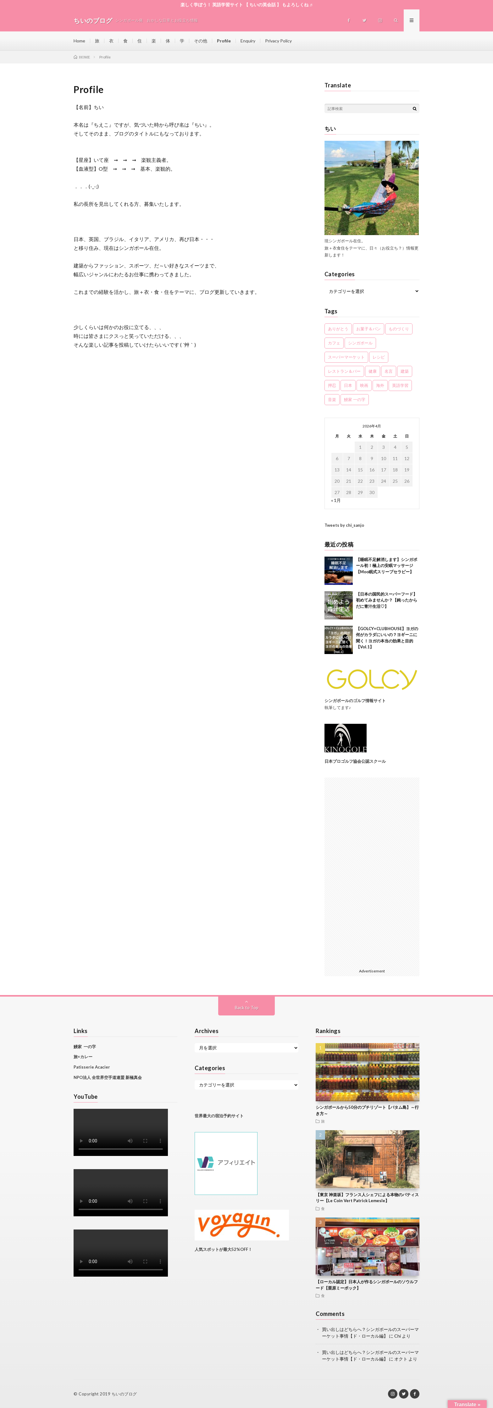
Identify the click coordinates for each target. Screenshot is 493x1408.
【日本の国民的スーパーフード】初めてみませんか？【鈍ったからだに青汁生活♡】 (386, 600)
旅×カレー (83, 1056)
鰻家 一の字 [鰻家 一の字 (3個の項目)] (354, 399)
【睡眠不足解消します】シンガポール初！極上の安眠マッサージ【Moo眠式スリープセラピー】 (386, 565)
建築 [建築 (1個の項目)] (405, 371)
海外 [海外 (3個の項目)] (380, 385)
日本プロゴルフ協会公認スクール (355, 761)
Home (79, 40)
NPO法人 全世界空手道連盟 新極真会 (108, 1077)
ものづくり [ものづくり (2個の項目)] (399, 328)
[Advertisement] (372, 872)
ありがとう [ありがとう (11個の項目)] (338, 328)
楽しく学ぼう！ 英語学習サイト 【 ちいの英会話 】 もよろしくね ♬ (246, 4)
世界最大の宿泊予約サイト (219, 1115)
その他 (200, 40)
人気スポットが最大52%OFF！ (223, 1249)
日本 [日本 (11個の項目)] (348, 385)
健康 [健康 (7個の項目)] (372, 371)
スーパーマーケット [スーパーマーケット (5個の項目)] (346, 357)
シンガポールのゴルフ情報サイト (355, 700)
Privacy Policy (278, 40)
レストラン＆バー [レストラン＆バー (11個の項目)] (344, 371)
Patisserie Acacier (92, 1067)
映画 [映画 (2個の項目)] (364, 385)
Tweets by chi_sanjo (344, 525)
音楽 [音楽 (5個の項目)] (332, 399)
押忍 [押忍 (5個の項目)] (332, 385)
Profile (224, 40)
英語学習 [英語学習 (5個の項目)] (400, 385)
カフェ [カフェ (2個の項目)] (334, 342)
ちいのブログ (124, 1393)
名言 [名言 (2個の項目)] (389, 371)
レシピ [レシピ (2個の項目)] (379, 357)
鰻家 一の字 (85, 1046)
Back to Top (246, 1007)
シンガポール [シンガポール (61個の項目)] (360, 342)
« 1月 (336, 500)
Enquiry (248, 40)
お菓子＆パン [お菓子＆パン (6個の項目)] (368, 328)
